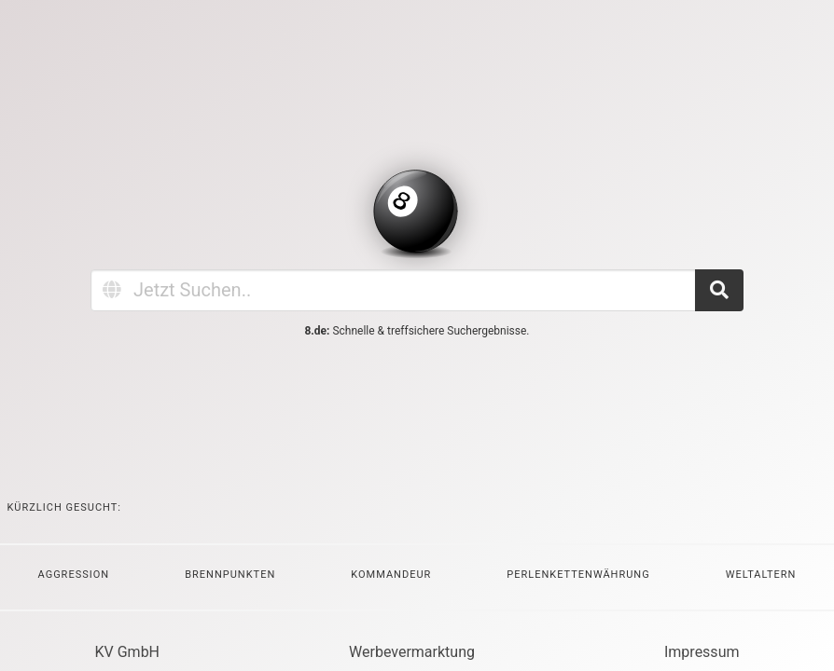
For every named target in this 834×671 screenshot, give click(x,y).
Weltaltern (761, 574)
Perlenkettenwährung (578, 574)
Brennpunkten (230, 574)
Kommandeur (391, 574)
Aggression (74, 574)
